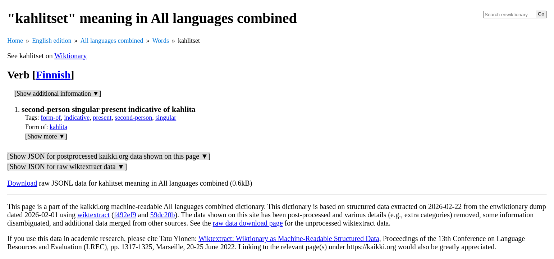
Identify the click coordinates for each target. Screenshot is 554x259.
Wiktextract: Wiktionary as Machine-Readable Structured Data (288, 238)
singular (165, 117)
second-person (133, 117)
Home (15, 40)
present (102, 117)
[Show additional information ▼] (57, 93)
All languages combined (112, 40)
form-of (51, 117)
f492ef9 (125, 215)
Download (22, 183)
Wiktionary (70, 56)
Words (160, 40)
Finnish (53, 75)
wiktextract (93, 215)
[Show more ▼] (46, 136)
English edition (52, 40)
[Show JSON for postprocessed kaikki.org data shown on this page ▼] (108, 156)
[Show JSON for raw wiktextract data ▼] (67, 167)
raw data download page (248, 223)
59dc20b (162, 215)
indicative (77, 117)
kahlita (58, 127)
